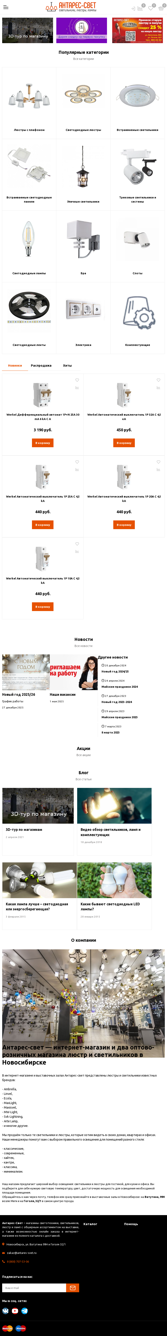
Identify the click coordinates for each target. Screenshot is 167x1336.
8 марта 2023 (111, 732)
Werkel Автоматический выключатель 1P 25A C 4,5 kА (43, 498)
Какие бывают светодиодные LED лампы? (110, 906)
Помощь (131, 1224)
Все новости (83, 646)
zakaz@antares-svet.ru (22, 1252)
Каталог (90, 1224)
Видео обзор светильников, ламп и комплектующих (110, 832)
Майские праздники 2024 (120, 686)
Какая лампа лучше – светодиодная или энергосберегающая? (37, 906)
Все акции (84, 755)
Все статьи (84, 779)
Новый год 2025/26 (18, 694)
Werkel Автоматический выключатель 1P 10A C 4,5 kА (43, 580)
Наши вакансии (62, 694)
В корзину (42, 442)
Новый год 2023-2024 (117, 701)
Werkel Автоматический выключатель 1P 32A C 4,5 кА (124, 416)
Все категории (83, 59)
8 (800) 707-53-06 (18, 1261)
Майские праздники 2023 (120, 717)
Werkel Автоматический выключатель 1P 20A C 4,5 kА (124, 498)
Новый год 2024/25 (115, 671)
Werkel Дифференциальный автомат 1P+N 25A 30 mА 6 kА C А (43, 416)
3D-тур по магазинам (24, 829)
